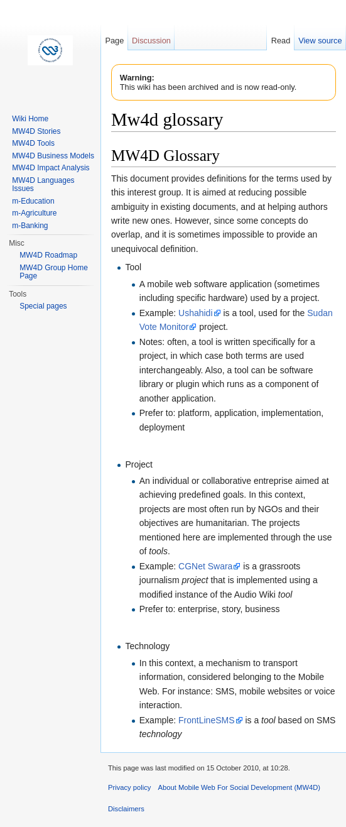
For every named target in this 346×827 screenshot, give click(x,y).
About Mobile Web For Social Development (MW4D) (239, 787)
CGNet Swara (205, 566)
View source (320, 40)
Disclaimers (126, 809)
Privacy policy (129, 787)
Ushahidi (195, 313)
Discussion (151, 40)
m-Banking (30, 225)
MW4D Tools (33, 143)
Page (114, 40)
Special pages (43, 306)
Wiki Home (30, 118)
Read (281, 40)
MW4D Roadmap (48, 255)
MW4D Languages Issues (43, 185)
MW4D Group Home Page (53, 272)
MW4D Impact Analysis (50, 167)
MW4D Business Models (53, 155)
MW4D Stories (36, 131)
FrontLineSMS (206, 720)
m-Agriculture (34, 213)
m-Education (33, 201)
